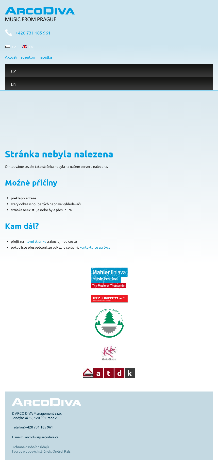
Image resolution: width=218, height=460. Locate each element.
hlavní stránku (35, 241)
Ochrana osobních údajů (30, 446)
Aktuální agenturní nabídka (28, 56)
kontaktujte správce (95, 247)
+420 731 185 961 (33, 32)
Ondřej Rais (61, 451)
